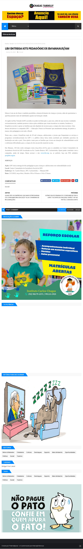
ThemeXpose (13, 546)
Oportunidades (70, 452)
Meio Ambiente (57, 452)
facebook (61, 210)
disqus (78, 210)
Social (11, 44)
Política (5, 456)
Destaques (38, 452)
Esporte (46, 452)
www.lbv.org (45, 153)
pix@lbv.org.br (10, 155)
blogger (70, 210)
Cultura (29, 452)
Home (7, 44)
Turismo (19, 456)
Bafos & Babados (8, 452)
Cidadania (20, 452)
